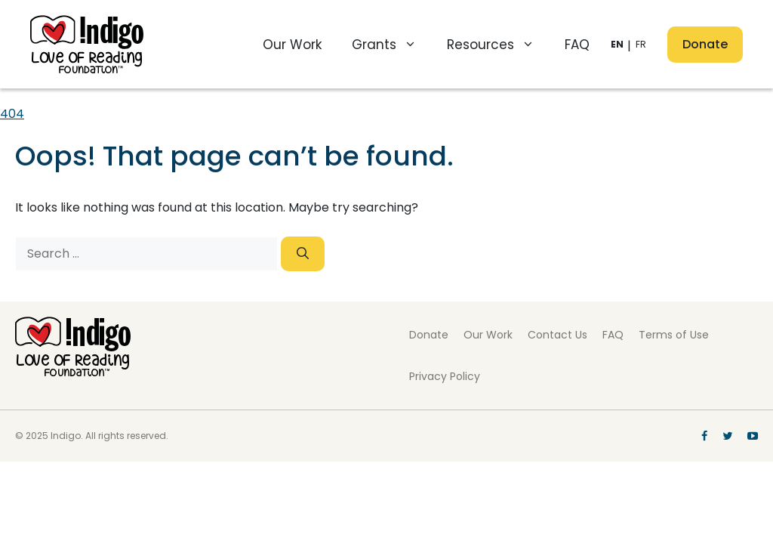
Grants (392, 44)
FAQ (577, 45)
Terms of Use (674, 334)
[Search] (303, 253)
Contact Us (557, 334)
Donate (705, 44)
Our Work (292, 45)
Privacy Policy (444, 376)
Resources (498, 44)
